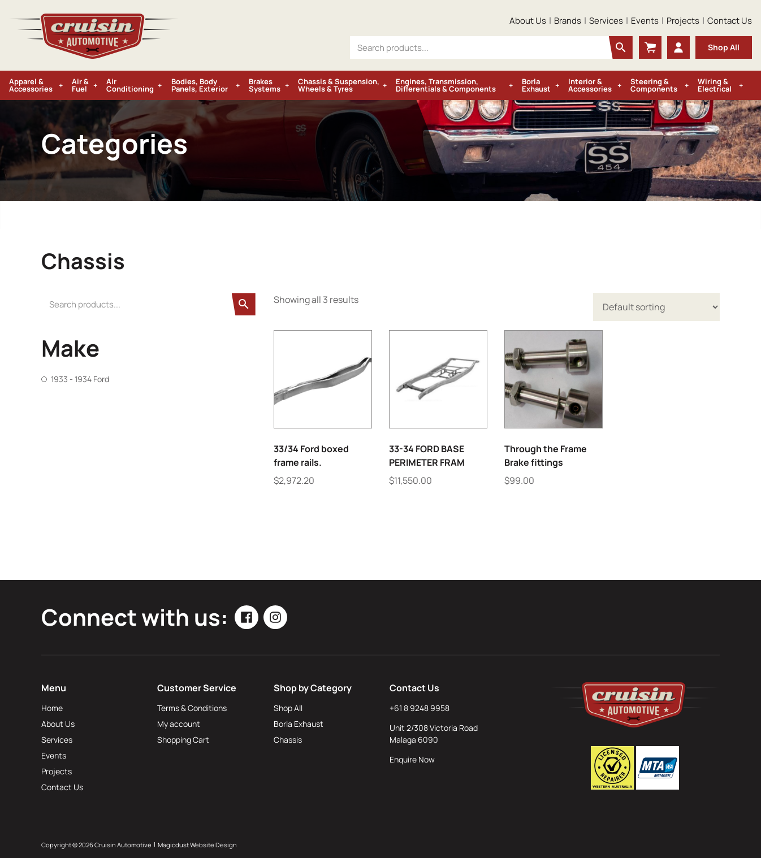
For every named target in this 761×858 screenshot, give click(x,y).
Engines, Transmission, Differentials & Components (446, 85)
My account (178, 723)
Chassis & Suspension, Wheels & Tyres (338, 85)
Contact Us (729, 20)
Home (52, 708)
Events (645, 20)
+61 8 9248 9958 (419, 708)
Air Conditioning (130, 85)
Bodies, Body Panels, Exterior (199, 85)
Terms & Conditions (192, 708)
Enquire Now (412, 759)
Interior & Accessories (590, 85)
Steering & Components (653, 85)
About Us (527, 20)
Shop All (724, 47)
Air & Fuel (80, 85)
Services (606, 20)
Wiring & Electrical (715, 85)
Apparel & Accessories (31, 85)
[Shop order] (656, 307)
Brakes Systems (264, 85)
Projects (683, 20)
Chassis (288, 739)
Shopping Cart (183, 739)
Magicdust (173, 844)
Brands (567, 20)
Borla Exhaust (536, 85)
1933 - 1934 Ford (80, 379)
